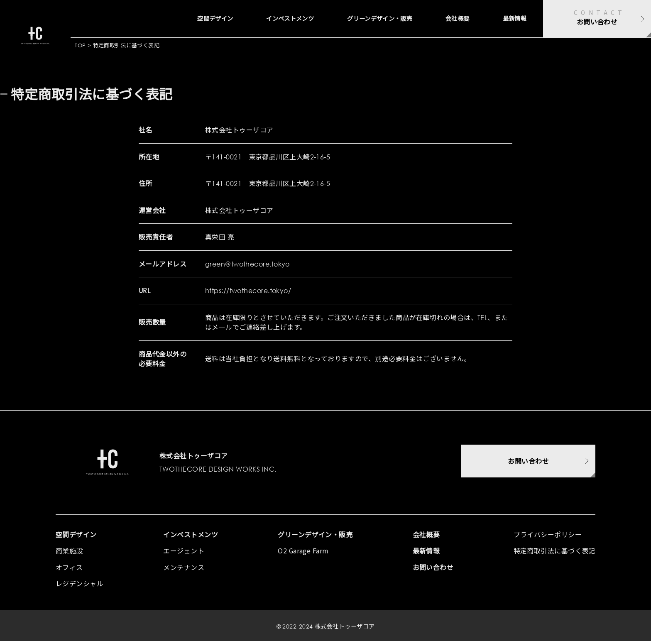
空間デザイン (164, 18)
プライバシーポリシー (548, 534)
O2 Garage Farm (303, 550)
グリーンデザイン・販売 (357, 18)
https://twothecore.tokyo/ (248, 290)
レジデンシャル (79, 583)
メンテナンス (183, 567)
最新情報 (511, 18)
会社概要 (447, 18)
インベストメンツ (251, 18)
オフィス (69, 567)
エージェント (183, 550)
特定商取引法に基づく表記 (554, 550)
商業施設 (69, 550)
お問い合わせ (433, 567)
